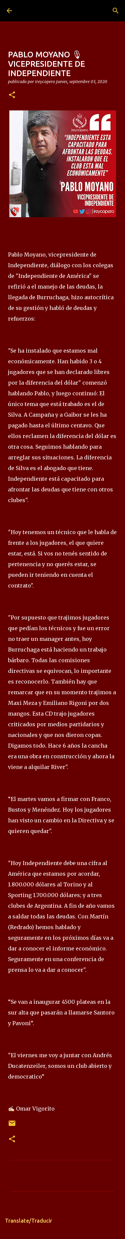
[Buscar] (116, 11)
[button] (12, 95)
